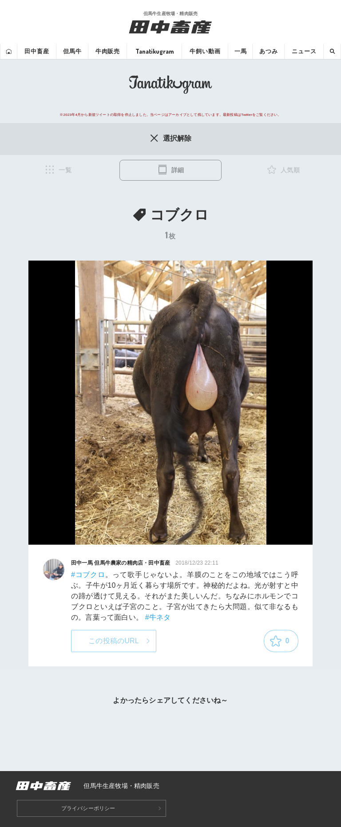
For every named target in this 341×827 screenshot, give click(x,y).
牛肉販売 (107, 51)
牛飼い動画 (205, 51)
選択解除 (170, 138)
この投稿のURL (113, 641)
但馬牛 (72, 51)
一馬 (240, 51)
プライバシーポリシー (88, 808)
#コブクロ (88, 574)
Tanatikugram (154, 51)
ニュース (304, 51)
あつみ (268, 51)
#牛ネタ (158, 617)
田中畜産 (36, 51)
